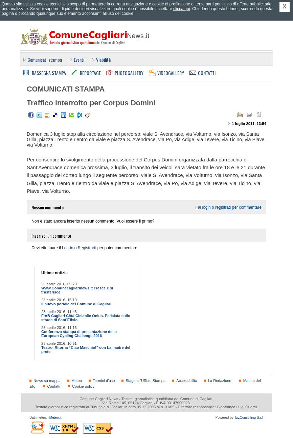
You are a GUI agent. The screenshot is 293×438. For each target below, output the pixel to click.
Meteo (76, 381)
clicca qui (181, 8)
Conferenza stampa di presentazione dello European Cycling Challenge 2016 (79, 334)
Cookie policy (83, 386)
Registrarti (87, 248)
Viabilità (103, 59)
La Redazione (219, 381)
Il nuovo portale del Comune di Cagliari (76, 304)
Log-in (67, 248)
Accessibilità (186, 381)
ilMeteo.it (54, 417)
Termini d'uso (104, 381)
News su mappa (47, 381)
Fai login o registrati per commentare (228, 207)
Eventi (79, 59)
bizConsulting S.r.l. (249, 417)
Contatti (53, 386)
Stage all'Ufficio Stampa (145, 381)
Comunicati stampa (44, 59)
